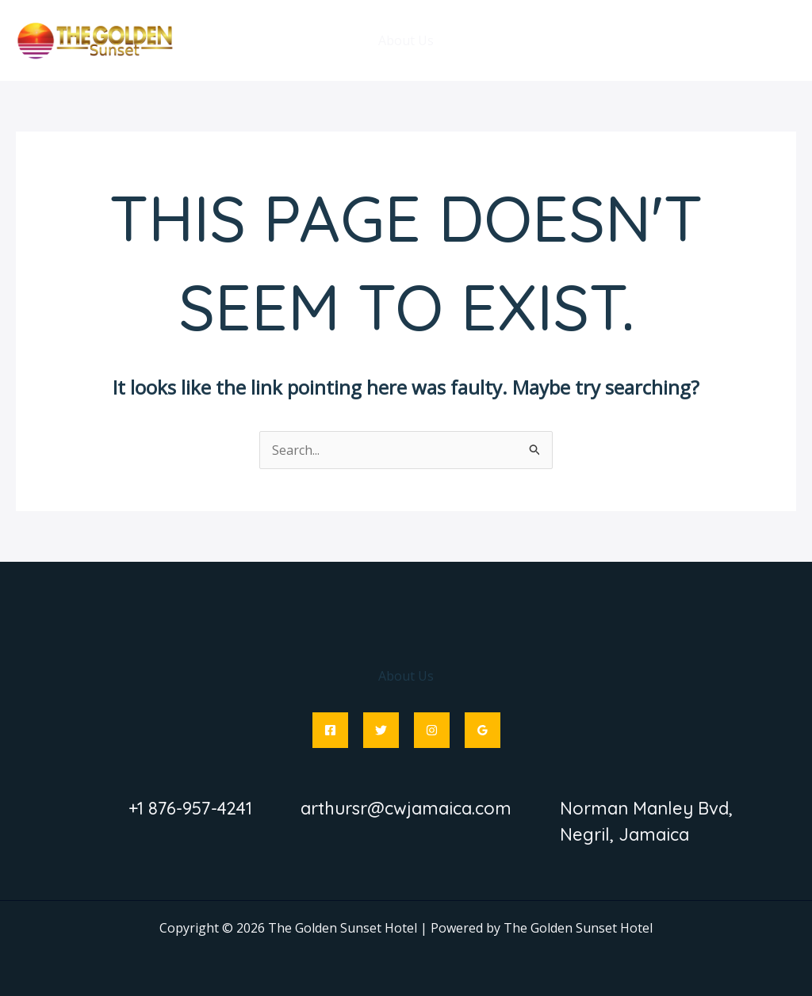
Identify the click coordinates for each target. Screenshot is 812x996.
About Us (406, 40)
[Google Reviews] (482, 730)
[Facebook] (330, 730)
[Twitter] (381, 730)
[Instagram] (432, 730)
